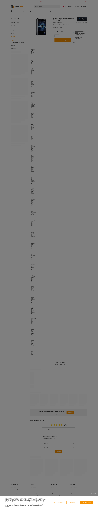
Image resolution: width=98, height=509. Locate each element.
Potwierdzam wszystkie (86, 502)
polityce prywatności (40, 500)
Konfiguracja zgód (72, 502)
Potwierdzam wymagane (58, 502)
